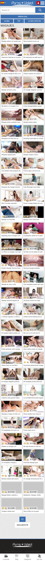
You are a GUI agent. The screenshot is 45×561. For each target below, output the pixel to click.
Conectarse (38, 3)
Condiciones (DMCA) (32, 551)
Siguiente (22, 525)
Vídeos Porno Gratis (13, 551)
